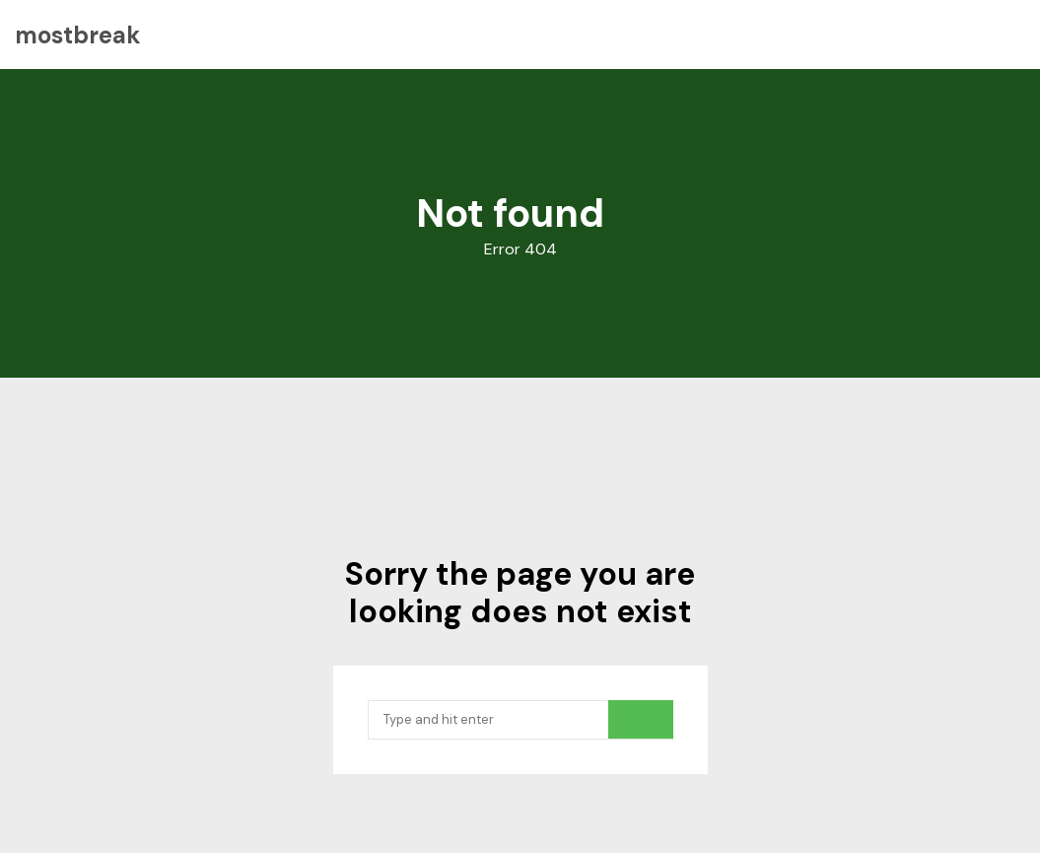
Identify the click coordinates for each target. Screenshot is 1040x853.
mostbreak (78, 35)
